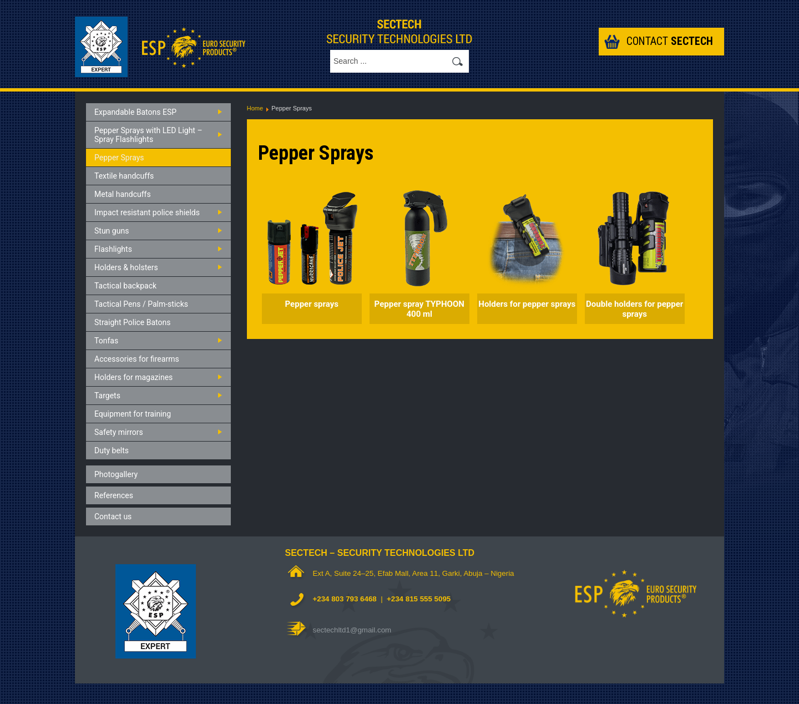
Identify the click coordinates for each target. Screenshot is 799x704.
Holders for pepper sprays (526, 304)
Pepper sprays (311, 304)
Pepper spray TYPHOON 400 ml (419, 309)
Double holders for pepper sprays (634, 309)
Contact (669, 41)
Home (255, 108)
